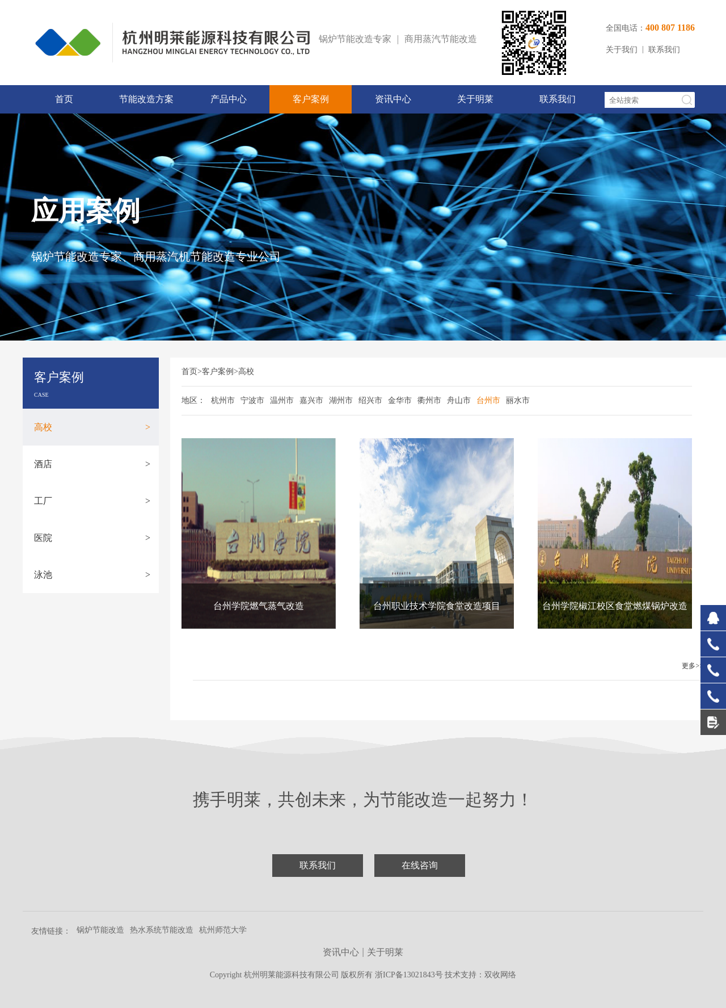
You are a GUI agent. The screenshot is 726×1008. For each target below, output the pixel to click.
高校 (92, 427)
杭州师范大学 (223, 930)
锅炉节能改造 (100, 930)
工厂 (92, 500)
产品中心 (228, 99)
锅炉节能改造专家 (355, 39)
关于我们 (622, 49)
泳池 (92, 574)
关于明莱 (475, 99)
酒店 (92, 464)
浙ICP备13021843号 (410, 975)
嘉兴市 (311, 400)
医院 (92, 537)
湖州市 (341, 400)
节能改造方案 (146, 99)
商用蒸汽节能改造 (440, 39)
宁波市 (252, 400)
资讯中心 (393, 99)
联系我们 (664, 49)
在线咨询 (420, 865)
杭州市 (223, 400)
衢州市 (429, 400)
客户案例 (311, 99)
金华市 (400, 400)
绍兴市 (370, 400)
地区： (193, 400)
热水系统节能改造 (161, 930)
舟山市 (459, 400)
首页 (64, 99)
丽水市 (518, 400)
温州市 (282, 400)
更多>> (692, 666)
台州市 (488, 400)
